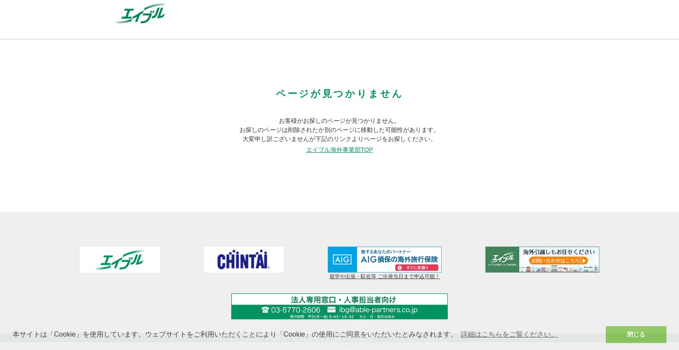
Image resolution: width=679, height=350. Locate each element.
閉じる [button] (636, 334)
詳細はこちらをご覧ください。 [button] (509, 334)
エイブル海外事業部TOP (339, 149)
